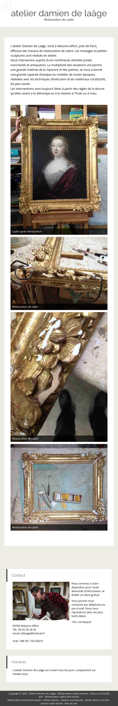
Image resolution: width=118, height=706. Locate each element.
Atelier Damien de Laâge (42, 693)
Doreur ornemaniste (72, 700)
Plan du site (71, 703)
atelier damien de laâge (59, 13)
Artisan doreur (51, 700)
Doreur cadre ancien (52, 703)
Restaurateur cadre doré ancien (62, 696)
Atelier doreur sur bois (97, 700)
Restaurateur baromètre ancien (24, 700)
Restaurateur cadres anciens (73, 693)
